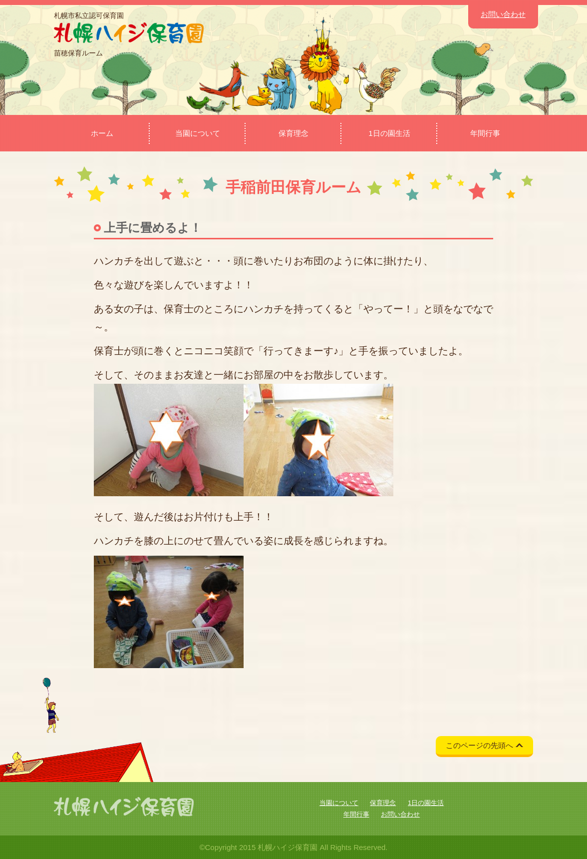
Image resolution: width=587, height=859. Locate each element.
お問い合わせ (503, 14)
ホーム (102, 133)
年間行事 (485, 133)
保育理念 (293, 133)
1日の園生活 (389, 133)
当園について (197, 133)
